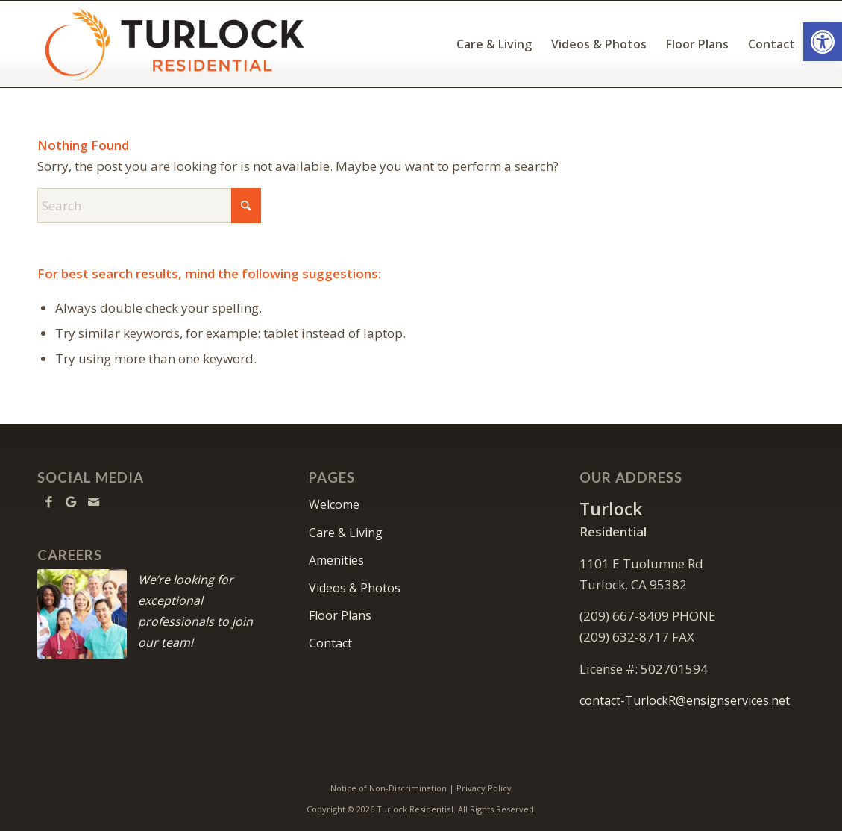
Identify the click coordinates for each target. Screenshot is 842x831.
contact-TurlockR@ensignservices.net (684, 700)
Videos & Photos (354, 588)
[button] (822, 41)
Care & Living (346, 532)
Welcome (334, 504)
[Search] (149, 205)
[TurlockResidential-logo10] (173, 44)
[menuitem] (494, 44)
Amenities (336, 560)
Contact (330, 643)
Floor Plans (340, 615)
